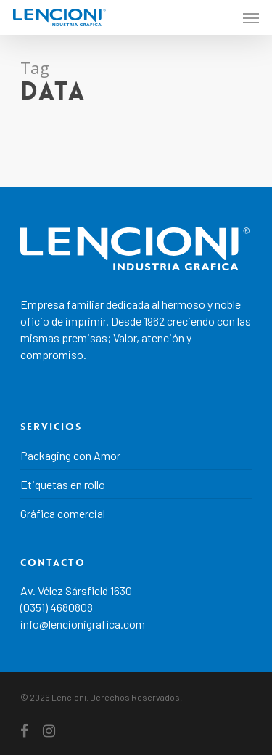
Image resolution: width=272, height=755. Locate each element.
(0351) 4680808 (56, 607)
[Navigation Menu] (251, 17)
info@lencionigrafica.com (82, 624)
